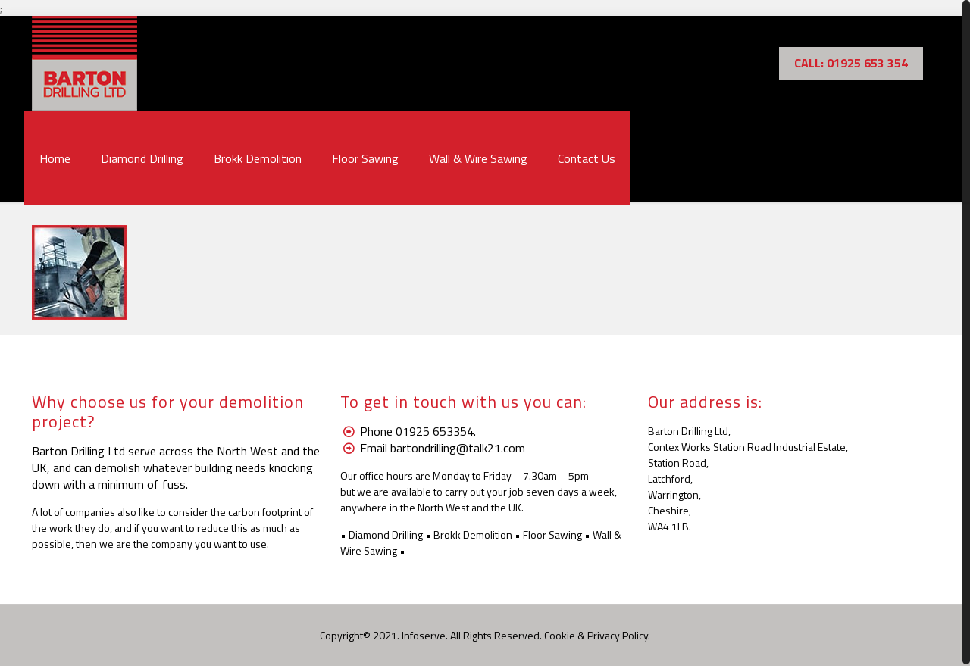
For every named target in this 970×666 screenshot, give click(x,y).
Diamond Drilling (386, 534)
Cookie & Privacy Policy (596, 635)
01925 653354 (435, 431)
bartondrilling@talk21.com (457, 448)
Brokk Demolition (472, 534)
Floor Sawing (552, 534)
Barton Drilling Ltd (78, 451)
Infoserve (424, 635)
